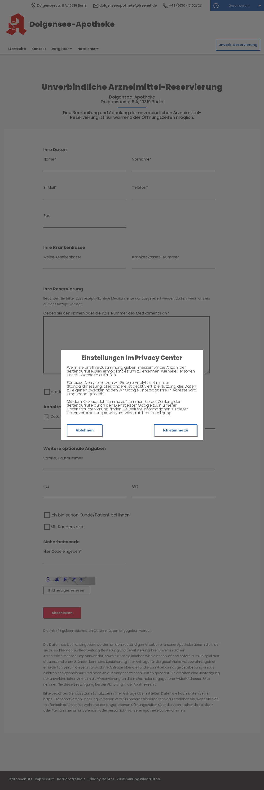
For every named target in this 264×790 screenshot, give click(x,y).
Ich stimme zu (175, 430)
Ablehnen (85, 430)
